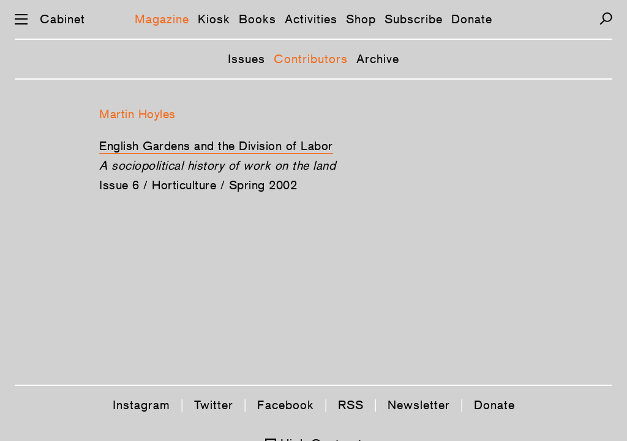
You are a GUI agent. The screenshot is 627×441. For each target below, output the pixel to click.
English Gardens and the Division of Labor (216, 145)
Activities (311, 19)
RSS (351, 405)
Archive (377, 58)
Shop (361, 19)
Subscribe (414, 19)
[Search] (605, 18)
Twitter (213, 405)
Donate (471, 19)
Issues (246, 58)
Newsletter (419, 405)
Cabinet (62, 19)
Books (257, 19)
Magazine (162, 19)
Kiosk (214, 19)
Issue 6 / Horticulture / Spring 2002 (198, 185)
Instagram (141, 405)
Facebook (285, 405)
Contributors (311, 58)
